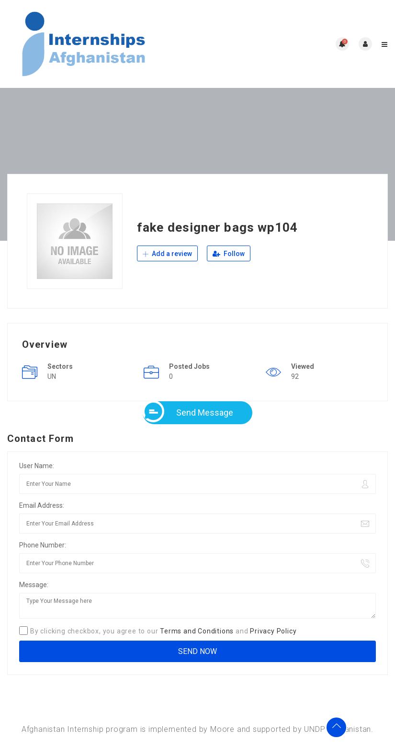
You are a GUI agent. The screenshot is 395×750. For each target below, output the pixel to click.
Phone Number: (42, 545)
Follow (229, 253)
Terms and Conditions (197, 631)
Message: (33, 585)
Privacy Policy (273, 631)
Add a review (167, 253)
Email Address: (41, 505)
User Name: (36, 466)
